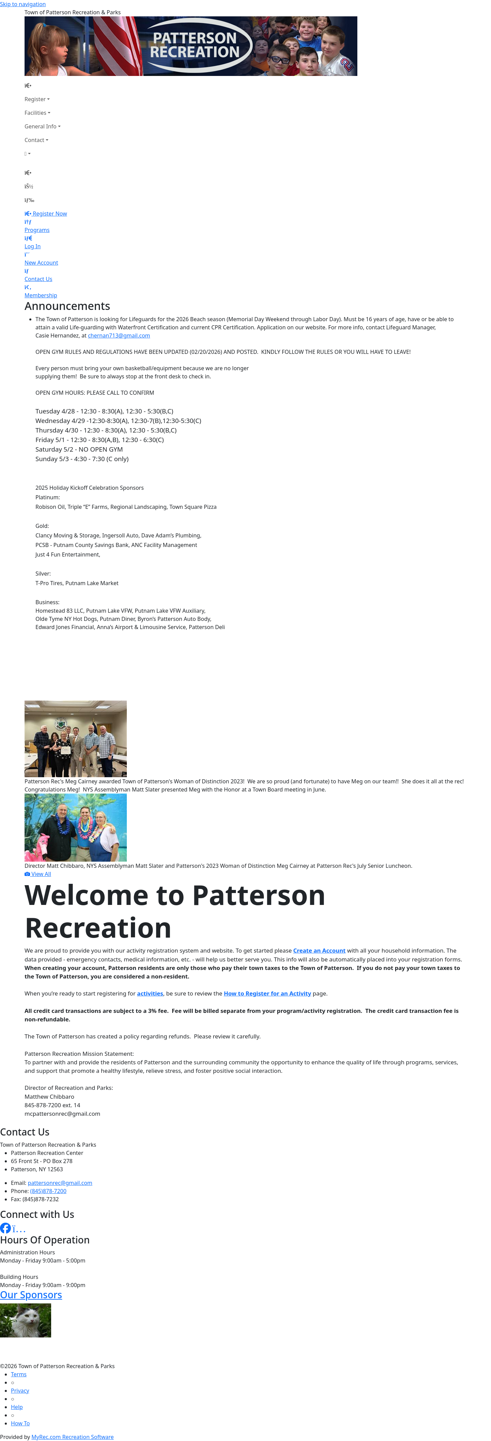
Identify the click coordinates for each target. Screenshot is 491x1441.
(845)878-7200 (48, 1191)
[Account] (43, 153)
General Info (41, 126)
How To (20, 1423)
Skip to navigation (23, 4)
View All (38, 874)
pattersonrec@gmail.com (60, 1183)
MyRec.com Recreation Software (72, 1437)
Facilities (35, 112)
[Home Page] (43, 85)
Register (35, 99)
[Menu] (29, 200)
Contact (34, 140)
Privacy (20, 1390)
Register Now (50, 213)
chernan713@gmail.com (119, 335)
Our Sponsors (31, 1294)
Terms (19, 1374)
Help (17, 1407)
